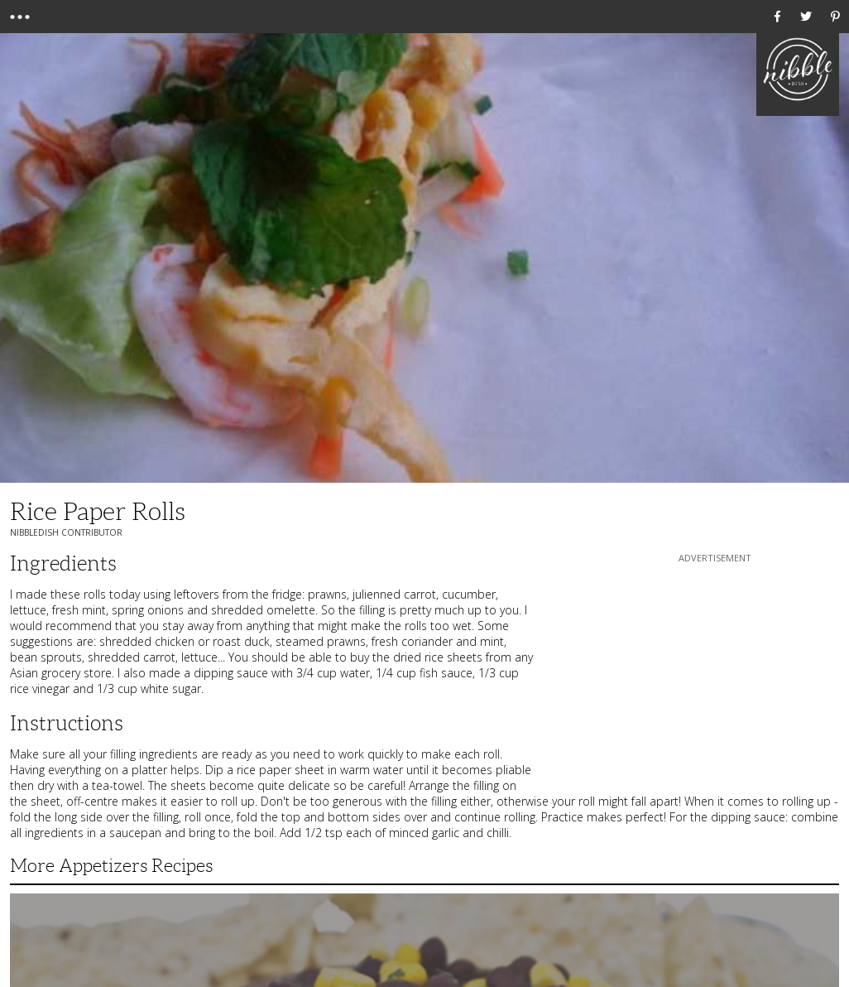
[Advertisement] (715, 669)
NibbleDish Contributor (66, 532)
